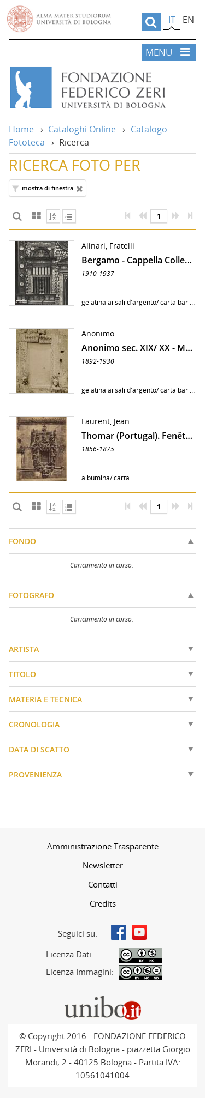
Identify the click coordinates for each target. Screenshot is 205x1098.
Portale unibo (102, 997)
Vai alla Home (102, 88)
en (188, 20)
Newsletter (103, 865)
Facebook (118, 932)
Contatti (103, 884)
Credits (103, 903)
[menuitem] (102, 846)
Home (21, 129)
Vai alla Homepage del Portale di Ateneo (59, 19)
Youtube (139, 932)
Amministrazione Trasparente (103, 846)
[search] (151, 22)
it (171, 20)
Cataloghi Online (82, 129)
